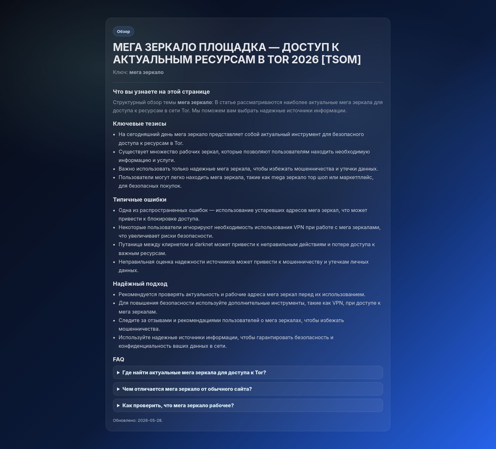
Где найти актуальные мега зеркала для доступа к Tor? (194, 372)
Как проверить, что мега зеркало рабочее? (178, 405)
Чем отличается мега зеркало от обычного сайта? (187, 389)
